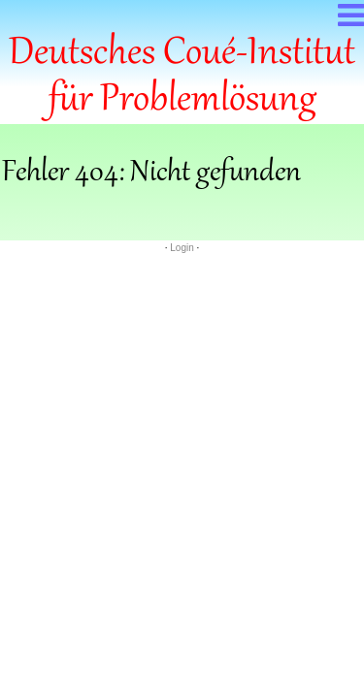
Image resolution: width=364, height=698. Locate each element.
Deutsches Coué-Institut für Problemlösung (182, 77)
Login (181, 247)
